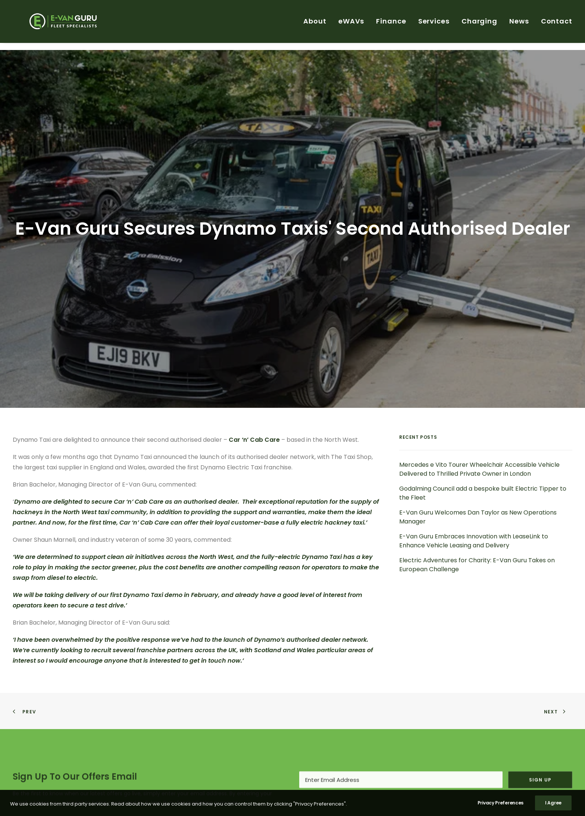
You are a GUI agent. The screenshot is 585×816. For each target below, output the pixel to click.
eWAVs (351, 24)
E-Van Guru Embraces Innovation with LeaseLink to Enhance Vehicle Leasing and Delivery (473, 483)
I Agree (553, 807)
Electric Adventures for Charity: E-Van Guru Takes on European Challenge (477, 507)
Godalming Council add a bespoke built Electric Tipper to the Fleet (482, 435)
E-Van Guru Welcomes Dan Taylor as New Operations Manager (478, 459)
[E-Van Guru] (62, 25)
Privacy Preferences (500, 807)
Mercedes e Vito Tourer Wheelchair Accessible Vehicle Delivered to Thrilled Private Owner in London (479, 411)
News (519, 24)
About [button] (314, 24)
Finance (391, 24)
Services (434, 24)
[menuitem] (317, 25)
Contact (556, 24)
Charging (479, 24)
